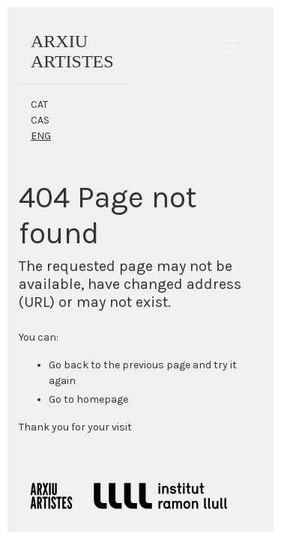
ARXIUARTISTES (72, 51)
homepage (102, 399)
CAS (40, 120)
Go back (68, 365)
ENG (41, 136)
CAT (39, 104)
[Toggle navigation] (229, 46)
